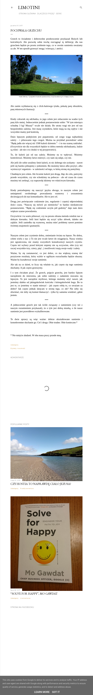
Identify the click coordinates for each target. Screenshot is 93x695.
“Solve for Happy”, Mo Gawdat (34, 593)
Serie (58, 13)
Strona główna (26, 13)
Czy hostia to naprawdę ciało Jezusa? (40, 484)
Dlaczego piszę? (45, 13)
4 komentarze (25, 598)
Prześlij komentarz (27, 488)
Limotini (29, 7)
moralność (21, 348)
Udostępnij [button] (14, 345)
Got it (56, 692)
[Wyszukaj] (81, 6)
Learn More (42, 692)
